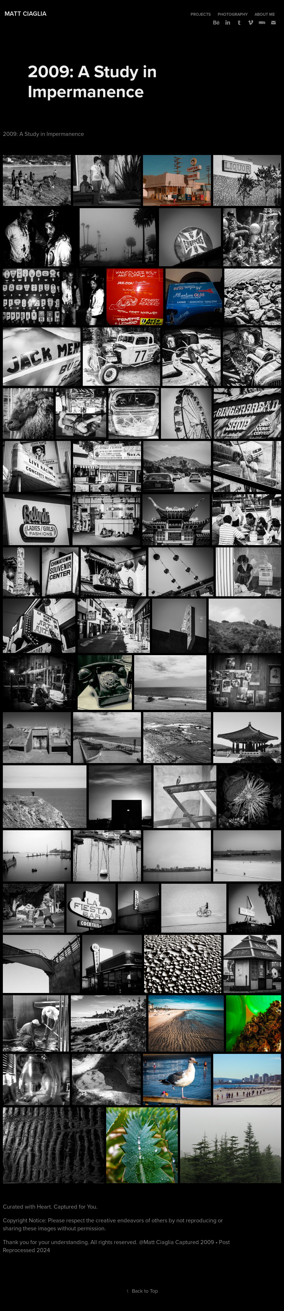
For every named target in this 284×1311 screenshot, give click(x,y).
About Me (265, 14)
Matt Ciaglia (26, 13)
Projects (201, 14)
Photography (233, 14)
